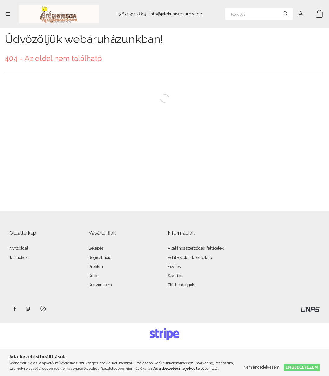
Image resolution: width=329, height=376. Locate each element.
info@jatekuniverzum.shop (176, 13)
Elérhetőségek (181, 284)
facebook (14, 308)
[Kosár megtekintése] (316, 14)
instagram (28, 308)
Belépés (96, 248)
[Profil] (301, 14)
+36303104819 (131, 13)
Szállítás (175, 275)
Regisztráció (100, 257)
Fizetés (174, 266)
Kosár (94, 275)
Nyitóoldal (18, 248)
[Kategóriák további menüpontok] (7, 14)
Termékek (18, 257)
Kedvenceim (100, 284)
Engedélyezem (302, 367)
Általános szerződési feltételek (196, 248)
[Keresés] (259, 14)
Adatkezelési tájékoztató (190, 257)
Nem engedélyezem (261, 367)
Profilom (96, 266)
